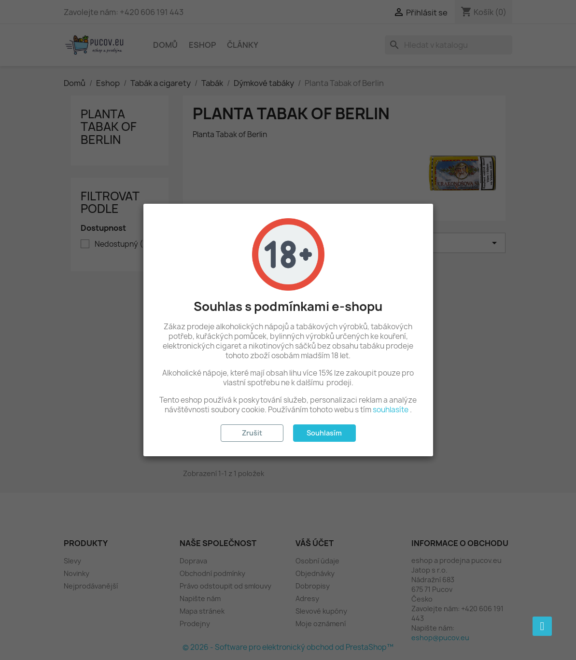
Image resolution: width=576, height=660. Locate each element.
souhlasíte (390, 410)
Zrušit (252, 432)
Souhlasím (324, 432)
